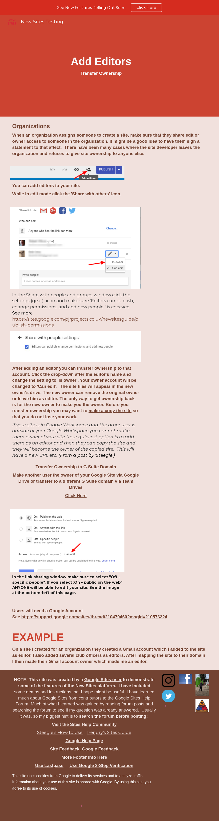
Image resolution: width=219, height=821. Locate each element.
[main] (101, 65)
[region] (109, 7)
